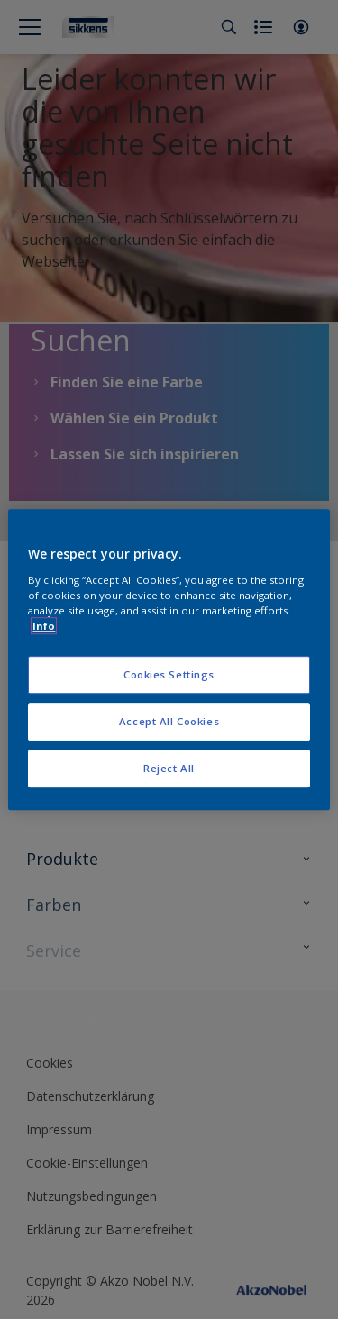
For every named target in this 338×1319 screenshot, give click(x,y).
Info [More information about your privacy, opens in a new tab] (43, 625)
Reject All (169, 768)
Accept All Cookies (169, 721)
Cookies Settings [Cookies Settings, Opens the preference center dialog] (169, 674)
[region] (168, 659)
